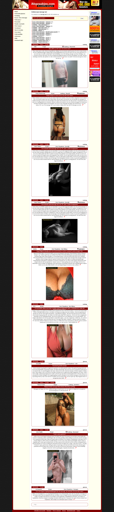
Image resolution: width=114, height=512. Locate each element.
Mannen (48, 33)
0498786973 (82, 249)
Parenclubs (17, 21)
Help (15, 38)
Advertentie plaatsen (19, 13)
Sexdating (17, 15)
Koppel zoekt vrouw (43, 40)
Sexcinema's (17, 28)
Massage (48, 23)
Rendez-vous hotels (19, 24)
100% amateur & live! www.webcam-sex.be (94, 14)
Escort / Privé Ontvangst (38, 21)
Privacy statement (57, 510)
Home (16, 11)
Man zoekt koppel (42, 24)
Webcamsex (18, 19)
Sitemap (64, 510)
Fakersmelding (18, 34)
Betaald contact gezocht (51, 31)
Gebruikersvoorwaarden (39, 510)
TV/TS (40, 36)
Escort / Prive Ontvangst (20, 17)
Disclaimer (49, 510)
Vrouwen (48, 21)
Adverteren (17, 36)
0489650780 (82, 93)
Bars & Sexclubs (18, 30)
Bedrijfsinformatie (71, 510)
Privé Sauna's (18, 26)
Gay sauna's (17, 32)
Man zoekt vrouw (42, 27)
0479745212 (82, 146)
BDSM (40, 30)
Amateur (48, 26)
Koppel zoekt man (42, 41)
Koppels (48, 34)
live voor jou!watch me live (95, 52)
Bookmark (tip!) (18, 40)
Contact (78, 510)
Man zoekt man (42, 29)
